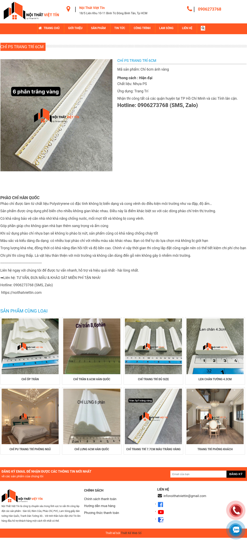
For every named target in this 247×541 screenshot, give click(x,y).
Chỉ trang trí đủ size (153, 380)
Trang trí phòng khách (215, 452)
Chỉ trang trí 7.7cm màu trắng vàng (153, 452)
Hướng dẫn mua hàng (99, 509)
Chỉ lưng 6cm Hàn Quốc (91, 452)
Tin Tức (120, 28)
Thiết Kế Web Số (131, 536)
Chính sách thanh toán (100, 502)
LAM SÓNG (166, 28)
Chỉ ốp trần (30, 380)
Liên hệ (187, 28)
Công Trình (142, 28)
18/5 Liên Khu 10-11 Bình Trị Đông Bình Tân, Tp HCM (113, 13)
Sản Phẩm (98, 28)
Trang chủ (52, 28)
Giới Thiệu (76, 28)
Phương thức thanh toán (101, 516)
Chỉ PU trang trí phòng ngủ (30, 452)
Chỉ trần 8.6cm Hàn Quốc (91, 380)
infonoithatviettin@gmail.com (184, 499)
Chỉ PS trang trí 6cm (22, 46)
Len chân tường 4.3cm (215, 380)
